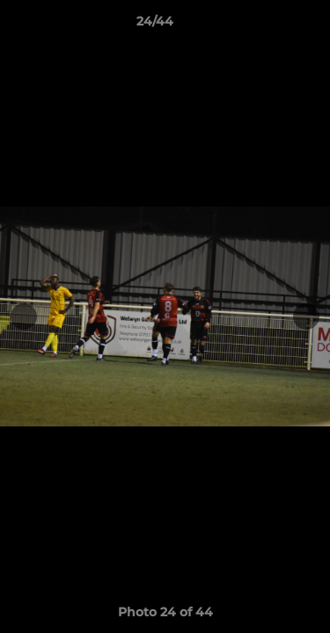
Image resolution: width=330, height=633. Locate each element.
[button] (266, 25)
